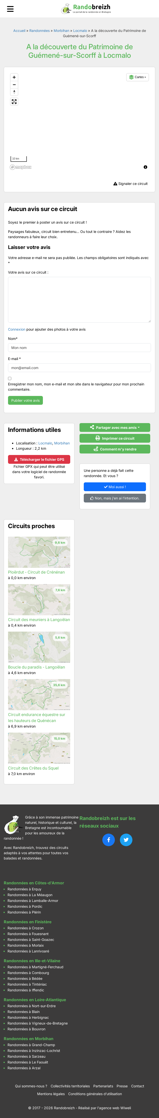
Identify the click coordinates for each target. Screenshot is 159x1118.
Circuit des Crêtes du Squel (33, 768)
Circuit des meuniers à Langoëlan (39, 619)
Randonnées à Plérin (24, 912)
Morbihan (61, 30)
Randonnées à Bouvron (26, 1029)
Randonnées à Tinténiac (27, 984)
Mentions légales (51, 1094)
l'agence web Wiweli (114, 1108)
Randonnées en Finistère (27, 921)
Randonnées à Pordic (25, 906)
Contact (137, 1086)
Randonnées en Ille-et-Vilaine (32, 960)
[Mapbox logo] (21, 167)
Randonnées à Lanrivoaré (28, 951)
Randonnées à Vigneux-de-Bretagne (38, 1023)
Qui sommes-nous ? (31, 1086)
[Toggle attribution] (145, 167)
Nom (13, 338)
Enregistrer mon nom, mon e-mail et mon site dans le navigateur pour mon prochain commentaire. (76, 386)
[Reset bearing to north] (14, 91)
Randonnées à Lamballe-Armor (33, 900)
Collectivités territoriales (70, 1086)
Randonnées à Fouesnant (28, 934)
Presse (122, 1086)
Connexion (16, 329)
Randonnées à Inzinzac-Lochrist (34, 1050)
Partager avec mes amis (113, 427)
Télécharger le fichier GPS (39, 459)
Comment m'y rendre (115, 448)
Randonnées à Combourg (28, 973)
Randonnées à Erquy (24, 889)
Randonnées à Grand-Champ (31, 1045)
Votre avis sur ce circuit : (28, 272)
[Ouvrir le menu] (10, 9)
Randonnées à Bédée (25, 978)
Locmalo (80, 30)
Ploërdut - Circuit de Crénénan (36, 572)
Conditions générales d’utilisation (95, 1094)
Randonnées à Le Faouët (28, 1062)
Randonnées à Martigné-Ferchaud (35, 967)
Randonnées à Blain (24, 1011)
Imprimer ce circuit (115, 438)
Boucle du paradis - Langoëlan (36, 667)
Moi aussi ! (115, 487)
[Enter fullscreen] (14, 101)
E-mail (14, 359)
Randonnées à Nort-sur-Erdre (32, 1006)
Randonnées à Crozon (26, 928)
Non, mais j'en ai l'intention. (114, 498)
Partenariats (103, 1086)
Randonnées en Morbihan (28, 1038)
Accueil (19, 30)
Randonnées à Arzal (24, 1068)
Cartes (136, 77)
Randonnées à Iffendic (26, 990)
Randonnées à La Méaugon (30, 895)
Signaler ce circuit (130, 183)
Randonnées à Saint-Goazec (31, 939)
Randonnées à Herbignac (28, 1017)
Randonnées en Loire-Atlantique (35, 999)
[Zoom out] (14, 84)
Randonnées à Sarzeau (26, 1056)
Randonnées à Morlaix (26, 945)
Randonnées (39, 30)
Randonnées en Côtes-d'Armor (34, 882)
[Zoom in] (14, 77)
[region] (79, 121)
